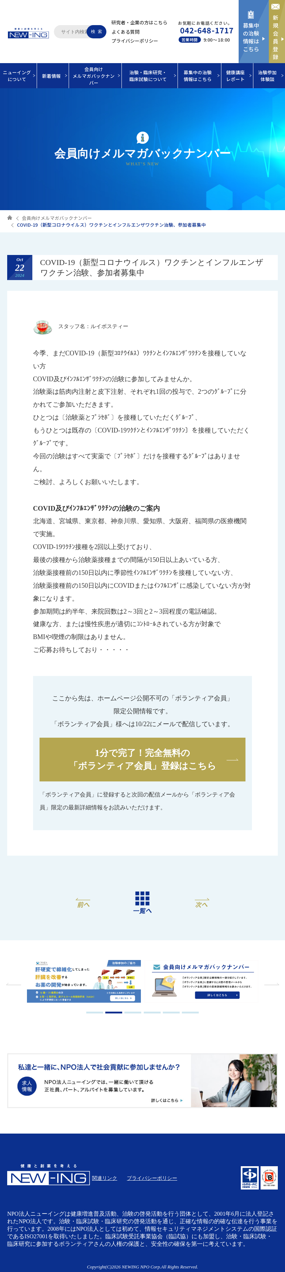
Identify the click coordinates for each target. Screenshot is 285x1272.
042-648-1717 (207, 30)
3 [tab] (132, 1012)
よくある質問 (125, 31)
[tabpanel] (84, 982)
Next (270, 984)
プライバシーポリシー (134, 40)
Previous (14, 984)
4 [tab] (152, 1012)
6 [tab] (190, 1012)
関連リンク (104, 1178)
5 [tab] (171, 1012)
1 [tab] (94, 1012)
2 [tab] (113, 1012)
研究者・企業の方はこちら (139, 22)
